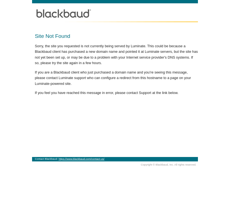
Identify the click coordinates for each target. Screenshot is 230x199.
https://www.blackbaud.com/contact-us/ (81, 158)
